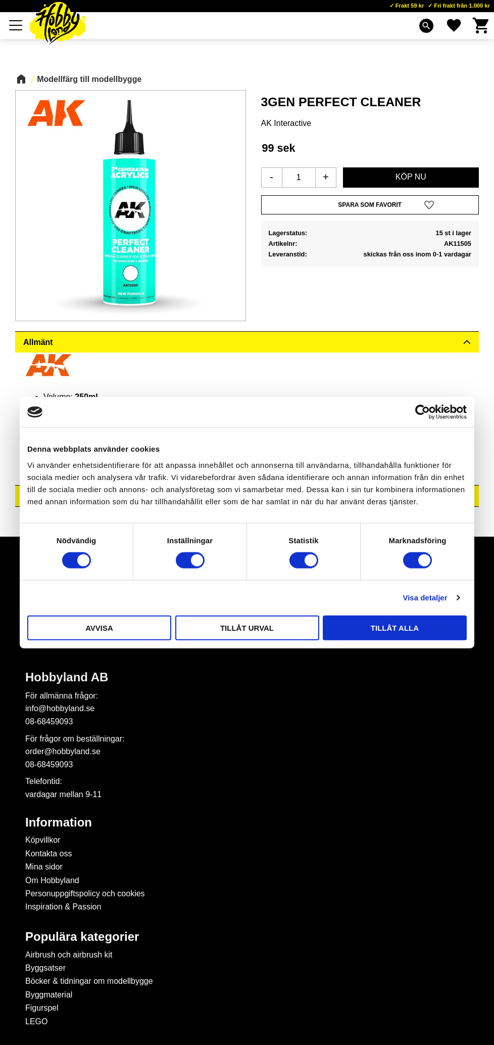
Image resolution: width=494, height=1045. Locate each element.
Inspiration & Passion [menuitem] (63, 906)
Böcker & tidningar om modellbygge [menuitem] (89, 981)
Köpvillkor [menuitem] (42, 840)
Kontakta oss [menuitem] (48, 853)
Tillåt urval (247, 627)
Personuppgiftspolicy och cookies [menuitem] (85, 893)
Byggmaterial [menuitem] (48, 994)
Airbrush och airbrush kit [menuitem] (69, 954)
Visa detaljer (425, 597)
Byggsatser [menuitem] (45, 968)
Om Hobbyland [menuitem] (52, 880)
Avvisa (99, 627)
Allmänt (38, 342)
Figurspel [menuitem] (42, 1008)
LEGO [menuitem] (36, 1021)
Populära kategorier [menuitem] (82, 936)
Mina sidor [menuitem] (44, 866)
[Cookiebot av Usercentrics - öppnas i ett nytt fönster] (422, 412)
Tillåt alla (395, 627)
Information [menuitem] (58, 822)
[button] (16, 25)
